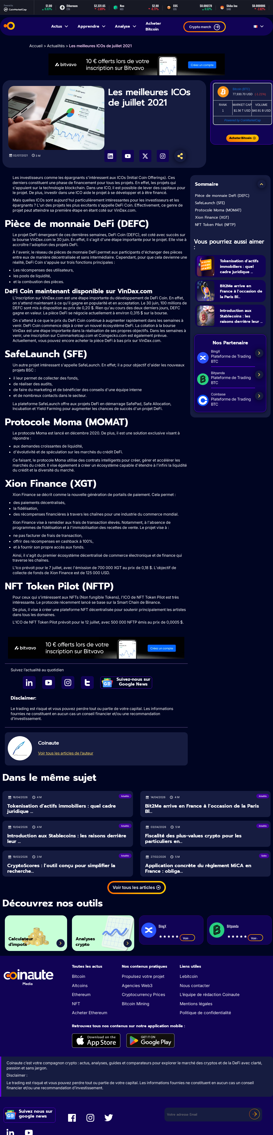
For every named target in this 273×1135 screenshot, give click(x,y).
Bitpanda (232, 926)
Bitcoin (78, 976)
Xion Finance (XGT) (212, 217)
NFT (76, 1003)
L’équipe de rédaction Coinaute (210, 994)
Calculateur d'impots (25, 939)
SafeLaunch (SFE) (210, 203)
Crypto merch (204, 27)
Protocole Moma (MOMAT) (218, 210)
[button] (261, 184)
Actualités (56, 45)
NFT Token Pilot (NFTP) (215, 224)
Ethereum (81, 994)
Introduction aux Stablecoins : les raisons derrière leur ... (240, 330)
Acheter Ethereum (89, 1012)
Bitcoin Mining (135, 1003)
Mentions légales (196, 1003)
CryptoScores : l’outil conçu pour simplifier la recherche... (61, 868)
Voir (187, 938)
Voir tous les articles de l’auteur (65, 753)
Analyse (126, 26)
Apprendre (92, 26)
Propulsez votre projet (143, 976)
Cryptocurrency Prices (143, 994)
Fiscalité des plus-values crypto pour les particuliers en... (193, 838)
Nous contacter (195, 985)
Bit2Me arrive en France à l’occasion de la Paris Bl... (239, 299)
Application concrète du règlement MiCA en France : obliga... (198, 868)
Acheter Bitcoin (153, 26)
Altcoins (80, 985)
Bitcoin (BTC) (241, 89)
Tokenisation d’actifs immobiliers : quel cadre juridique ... (241, 269)
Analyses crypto (89, 939)
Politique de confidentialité (205, 1012)
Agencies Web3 (137, 985)
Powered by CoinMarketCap (242, 120)
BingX (162, 926)
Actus (60, 26)
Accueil (36, 45)
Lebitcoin (189, 976)
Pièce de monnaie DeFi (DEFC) (222, 195)
